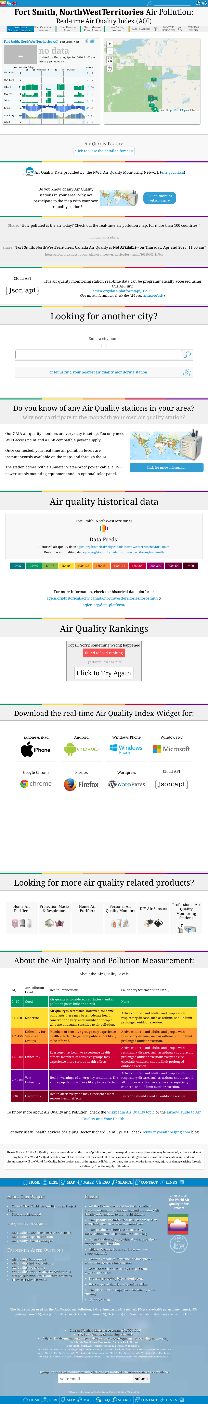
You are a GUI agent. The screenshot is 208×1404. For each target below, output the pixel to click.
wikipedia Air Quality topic (131, 1140)
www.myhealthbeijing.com (166, 1160)
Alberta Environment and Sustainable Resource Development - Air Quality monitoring (105, 1367)
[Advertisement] (104, 558)
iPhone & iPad (36, 717)
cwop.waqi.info (96, 1282)
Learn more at (159, 198)
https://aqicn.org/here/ (104, 237)
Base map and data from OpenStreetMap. (118, 1313)
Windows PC (171, 717)
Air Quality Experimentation (32, 1266)
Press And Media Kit (26, 1243)
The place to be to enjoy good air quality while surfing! (120, 1321)
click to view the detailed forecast (104, 150)
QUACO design (99, 1328)
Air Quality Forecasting (28, 1296)
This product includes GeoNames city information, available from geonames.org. (116, 1260)
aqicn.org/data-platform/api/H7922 (122, 290)
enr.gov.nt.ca (172, 172)
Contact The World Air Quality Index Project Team (41, 1237)
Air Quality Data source (29, 1288)
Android (81, 717)
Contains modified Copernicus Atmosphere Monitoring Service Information (118, 1290)
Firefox (81, 753)
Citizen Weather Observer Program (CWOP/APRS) (105, 1359)
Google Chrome (36, 753)
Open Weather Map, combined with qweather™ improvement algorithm (121, 1270)
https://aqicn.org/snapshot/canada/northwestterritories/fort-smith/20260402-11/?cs (104, 254)
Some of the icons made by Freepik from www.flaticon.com (116, 1299)
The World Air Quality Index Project (178, 1233)
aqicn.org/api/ (153, 295)
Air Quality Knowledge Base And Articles (41, 1261)
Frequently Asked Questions (35, 1279)
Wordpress (126, 753)
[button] (151, 101)
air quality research (27, 1252)
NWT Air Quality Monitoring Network (105, 1363)
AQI (31, 41)
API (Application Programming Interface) (42, 1304)
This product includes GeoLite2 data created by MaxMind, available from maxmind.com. (121, 1251)
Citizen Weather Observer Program (114, 1278)
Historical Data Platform (29, 1308)
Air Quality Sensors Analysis (32, 1270)
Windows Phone (126, 717)
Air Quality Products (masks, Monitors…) (41, 1300)
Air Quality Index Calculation (33, 1292)
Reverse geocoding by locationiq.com (116, 1307)
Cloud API (171, 753)
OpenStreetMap (177, 110)
